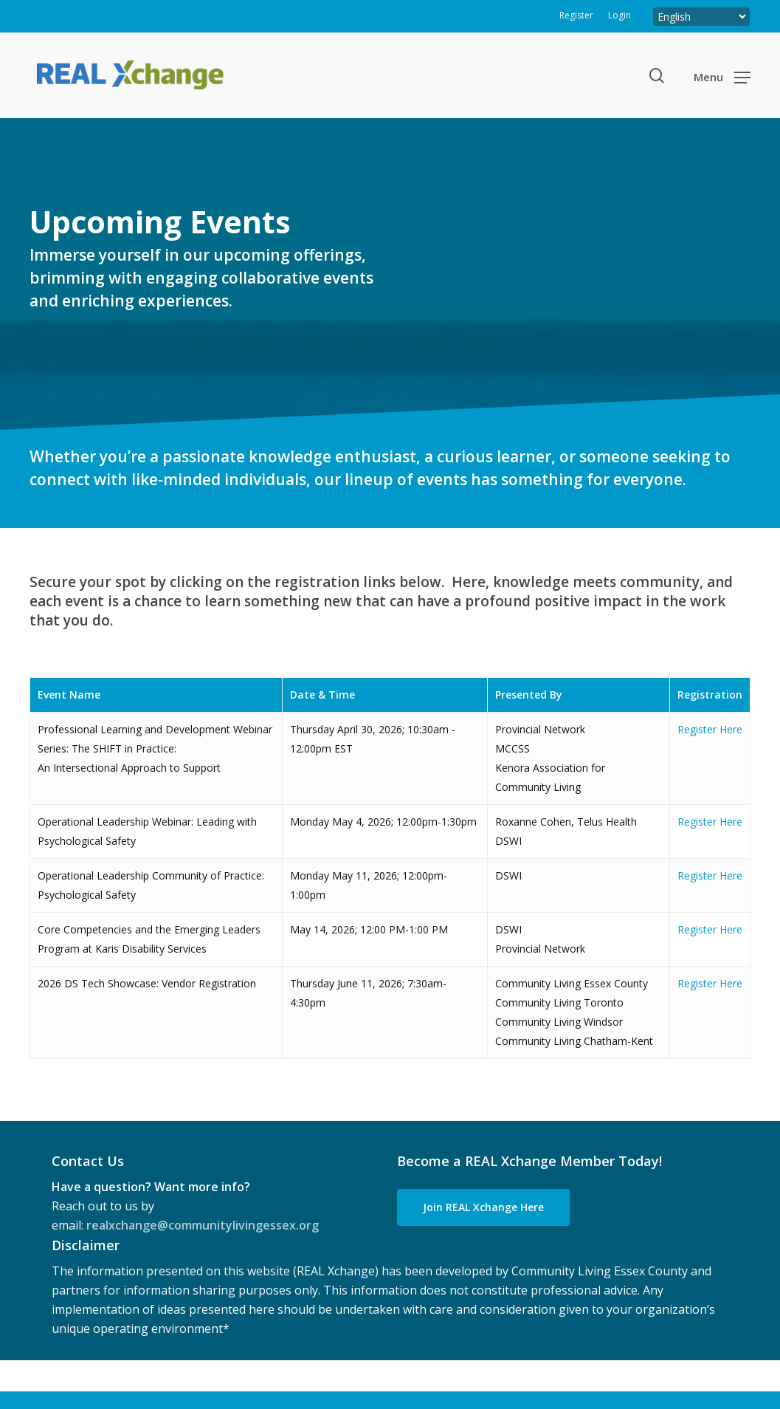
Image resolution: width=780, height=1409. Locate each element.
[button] (722, 76)
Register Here (709, 729)
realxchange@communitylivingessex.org (202, 1225)
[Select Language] (701, 16)
